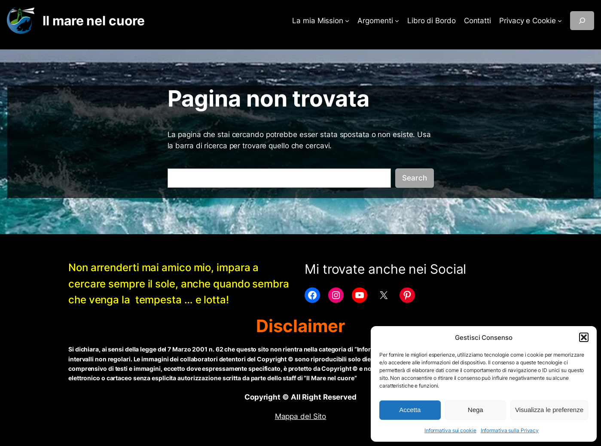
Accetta (410, 409)
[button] (584, 337)
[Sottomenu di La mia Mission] (347, 20)
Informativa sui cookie (450, 430)
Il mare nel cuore (93, 20)
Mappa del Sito (300, 416)
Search (414, 178)
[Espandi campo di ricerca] (582, 20)
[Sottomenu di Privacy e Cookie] (560, 20)
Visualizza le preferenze (549, 409)
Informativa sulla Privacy (510, 430)
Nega (475, 409)
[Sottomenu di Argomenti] (397, 20)
